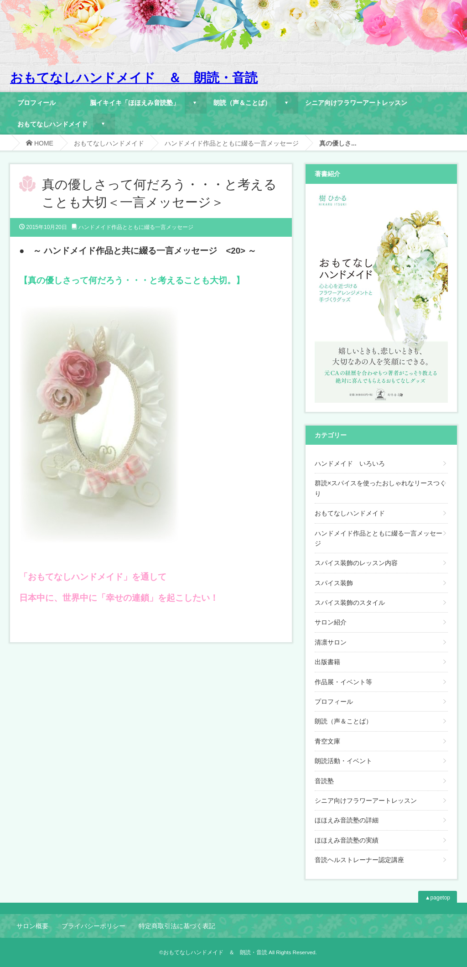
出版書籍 (327, 661)
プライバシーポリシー (93, 926)
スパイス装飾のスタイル (350, 602)
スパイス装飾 (334, 583)
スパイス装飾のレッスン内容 (356, 563)
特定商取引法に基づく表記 (177, 926)
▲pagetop (437, 897)
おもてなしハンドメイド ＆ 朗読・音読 (134, 78)
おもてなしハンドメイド (52, 124)
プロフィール (36, 102)
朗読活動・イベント (343, 760)
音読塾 (324, 781)
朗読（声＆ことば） (242, 102)
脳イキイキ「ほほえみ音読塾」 (134, 102)
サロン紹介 (331, 622)
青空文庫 (327, 741)
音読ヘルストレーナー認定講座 (359, 859)
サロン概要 (32, 926)
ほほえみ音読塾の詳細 (347, 820)
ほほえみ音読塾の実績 (347, 840)
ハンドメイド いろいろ (350, 463)
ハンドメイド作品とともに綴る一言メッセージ (232, 143)
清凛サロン (331, 642)
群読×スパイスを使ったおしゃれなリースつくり (380, 488)
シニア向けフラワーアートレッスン (356, 102)
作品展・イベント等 (343, 682)
